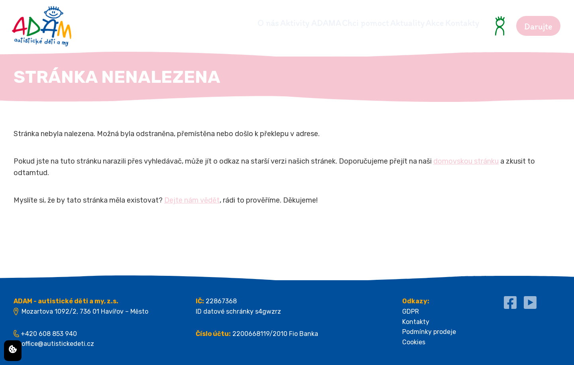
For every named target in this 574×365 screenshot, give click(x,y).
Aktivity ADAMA (251, 23)
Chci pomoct (321, 23)
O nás (194, 23)
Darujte (538, 26)
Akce (420, 23)
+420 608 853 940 (49, 334)
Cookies (413, 342)
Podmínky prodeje (429, 332)
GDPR (410, 311)
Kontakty (462, 23)
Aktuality (378, 23)
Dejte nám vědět (192, 200)
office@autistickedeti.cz (58, 343)
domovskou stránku (466, 161)
